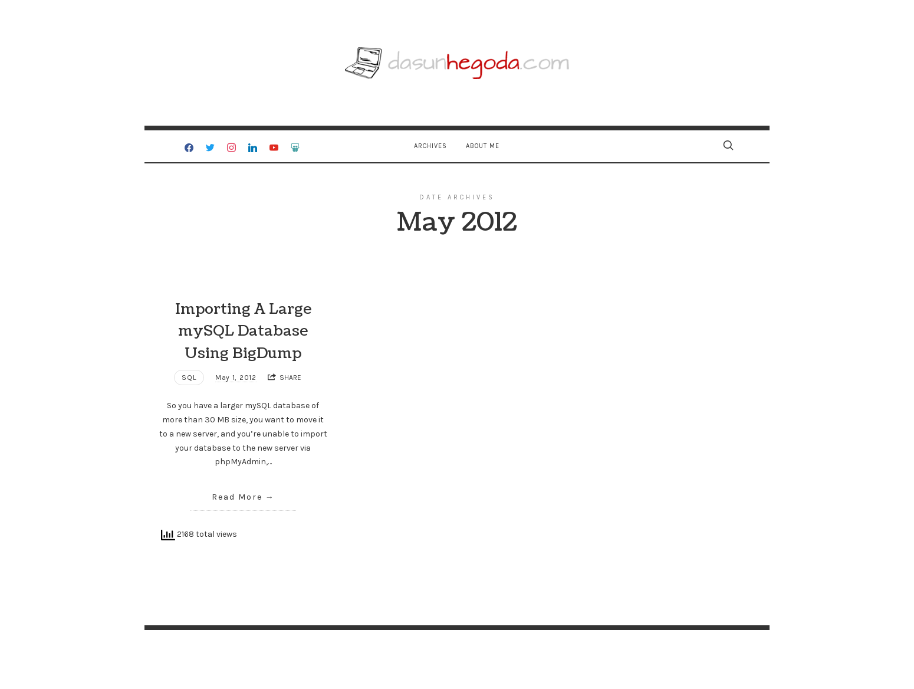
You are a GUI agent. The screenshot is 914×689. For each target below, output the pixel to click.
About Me (482, 146)
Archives (430, 146)
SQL (189, 377)
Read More (237, 497)
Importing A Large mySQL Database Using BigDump (243, 331)
